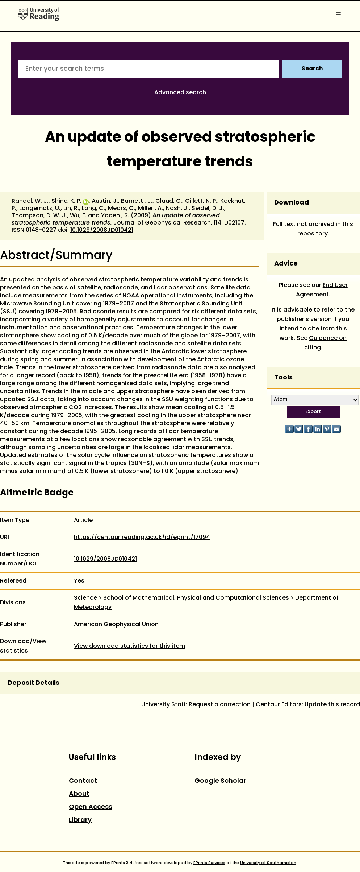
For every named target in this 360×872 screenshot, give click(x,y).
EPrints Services (209, 863)
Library (80, 820)
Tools (283, 377)
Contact (83, 781)
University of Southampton (268, 863)
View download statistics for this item (129, 646)
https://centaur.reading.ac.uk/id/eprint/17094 (142, 537)
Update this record (332, 704)
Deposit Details (33, 683)
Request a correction (220, 704)
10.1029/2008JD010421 (101, 230)
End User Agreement (322, 290)
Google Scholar (220, 781)
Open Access (90, 807)
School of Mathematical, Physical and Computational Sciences (196, 598)
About (79, 794)
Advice (286, 264)
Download (291, 203)
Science (85, 598)
